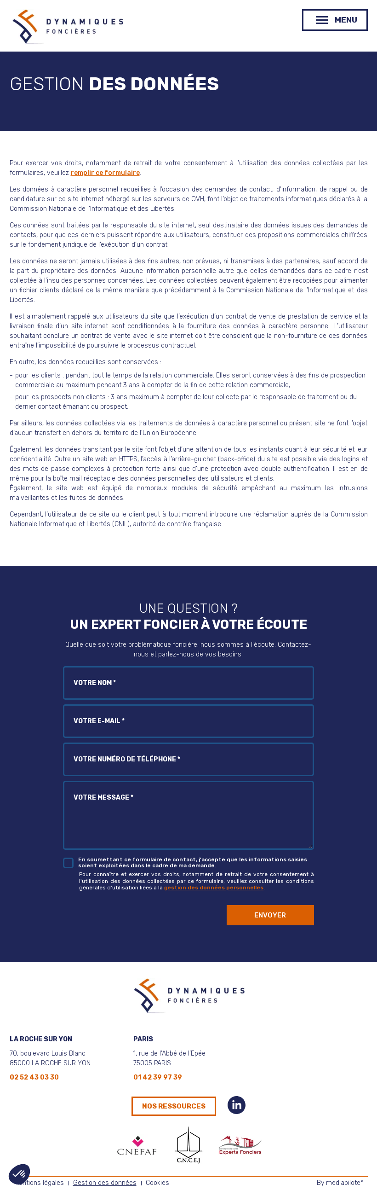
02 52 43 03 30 (34, 1077)
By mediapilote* (340, 1183)
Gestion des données (105, 1183)
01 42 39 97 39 (157, 1077)
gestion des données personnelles (213, 887)
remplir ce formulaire (105, 173)
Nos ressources (174, 1106)
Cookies (157, 1183)
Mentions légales (39, 1183)
